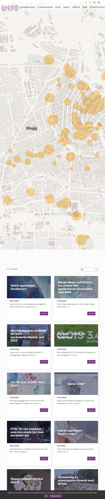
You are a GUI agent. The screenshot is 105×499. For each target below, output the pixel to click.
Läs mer (44, 313)
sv (94, 2)
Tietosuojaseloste (55, 496)
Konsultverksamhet (27, 7)
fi (86, 2)
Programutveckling (45, 7)
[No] (102, 495)
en (90, 2)
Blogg (84, 7)
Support (66, 7)
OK (46, 496)
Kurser (58, 7)
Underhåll (76, 7)
